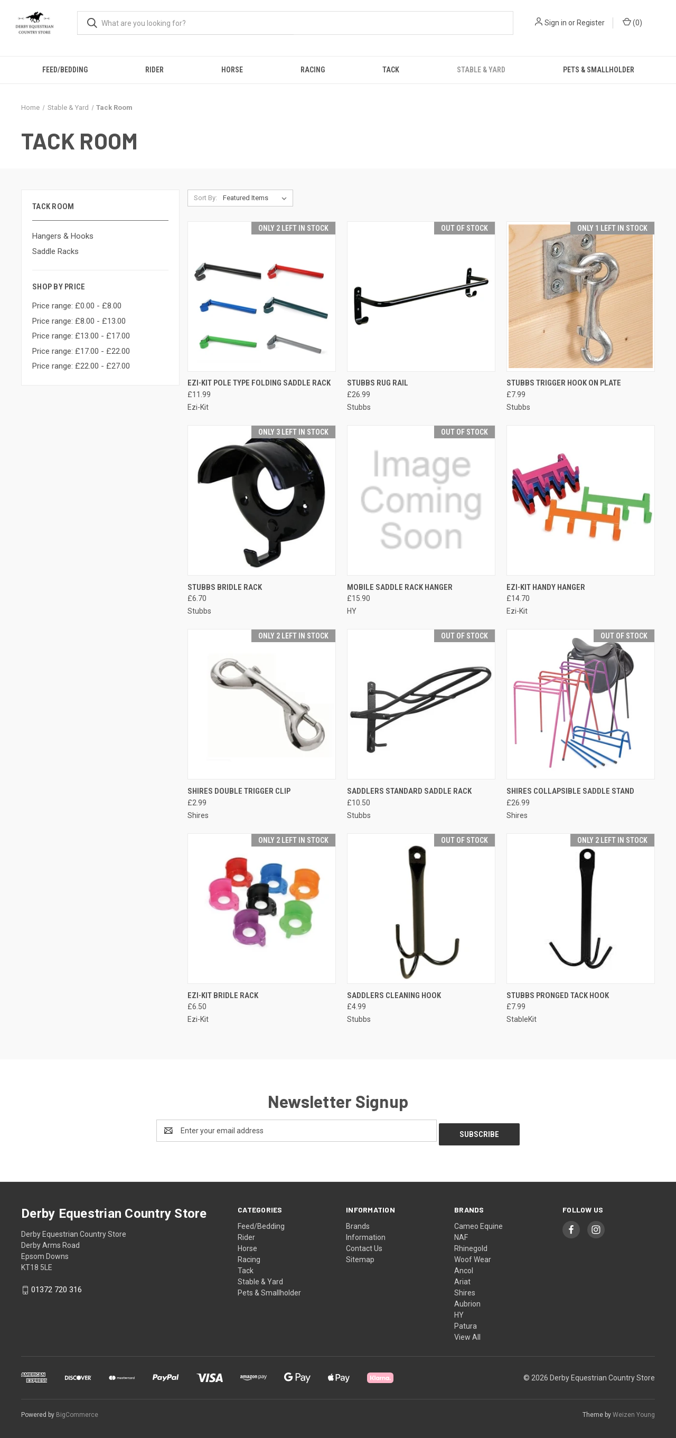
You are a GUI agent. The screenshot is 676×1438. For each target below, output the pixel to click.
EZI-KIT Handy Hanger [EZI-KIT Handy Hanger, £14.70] (545, 587)
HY (459, 1311)
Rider (154, 69)
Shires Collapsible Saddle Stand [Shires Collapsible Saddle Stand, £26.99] (570, 791)
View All (467, 1333)
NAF (461, 1233)
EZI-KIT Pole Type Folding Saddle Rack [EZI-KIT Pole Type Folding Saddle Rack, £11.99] (259, 383)
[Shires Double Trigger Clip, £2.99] (262, 704)
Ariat (462, 1278)
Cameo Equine (478, 1222)
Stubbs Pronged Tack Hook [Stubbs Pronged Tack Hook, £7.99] (557, 995)
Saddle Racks (55, 251)
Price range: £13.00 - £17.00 (81, 336)
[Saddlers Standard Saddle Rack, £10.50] (421, 704)
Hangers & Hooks (62, 236)
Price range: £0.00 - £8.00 (76, 306)
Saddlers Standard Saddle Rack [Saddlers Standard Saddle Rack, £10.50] (409, 791)
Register (591, 22)
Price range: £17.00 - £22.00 (81, 351)
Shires (464, 1289)
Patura (465, 1322)
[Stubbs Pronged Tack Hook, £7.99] (581, 908)
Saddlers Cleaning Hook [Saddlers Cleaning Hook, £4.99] (394, 995)
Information (366, 1233)
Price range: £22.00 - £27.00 (81, 366)
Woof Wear (472, 1256)
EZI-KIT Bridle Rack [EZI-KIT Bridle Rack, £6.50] (222, 995)
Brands (358, 1222)
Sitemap (360, 1256)
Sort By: (205, 198)
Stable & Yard (481, 69)
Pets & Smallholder (598, 69)
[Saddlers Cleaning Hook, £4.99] (421, 908)
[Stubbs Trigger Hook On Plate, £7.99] (581, 296)
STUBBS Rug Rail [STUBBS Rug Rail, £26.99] (377, 383)
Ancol (463, 1267)
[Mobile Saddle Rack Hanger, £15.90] (421, 500)
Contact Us (364, 1244)
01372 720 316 (56, 1286)
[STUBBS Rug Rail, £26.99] (421, 296)
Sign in (555, 22)
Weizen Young (634, 1411)
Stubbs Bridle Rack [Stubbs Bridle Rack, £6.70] (224, 587)
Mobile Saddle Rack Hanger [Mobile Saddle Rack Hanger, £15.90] (400, 587)
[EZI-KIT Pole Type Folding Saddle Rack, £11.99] (262, 296)
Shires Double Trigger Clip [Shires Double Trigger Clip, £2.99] (238, 791)
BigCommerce (77, 1411)
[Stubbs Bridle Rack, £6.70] (262, 500)
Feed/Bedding (65, 69)
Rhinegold (470, 1244)
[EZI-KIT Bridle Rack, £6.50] (262, 908)
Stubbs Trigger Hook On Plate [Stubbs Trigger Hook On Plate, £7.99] (563, 383)
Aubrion (467, 1300)
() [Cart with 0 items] (632, 22)
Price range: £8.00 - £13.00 (79, 321)
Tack (390, 69)
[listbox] (257, 198)
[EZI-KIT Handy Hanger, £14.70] (581, 500)
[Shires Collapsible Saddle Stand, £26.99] (581, 704)
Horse (232, 69)
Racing (313, 69)
